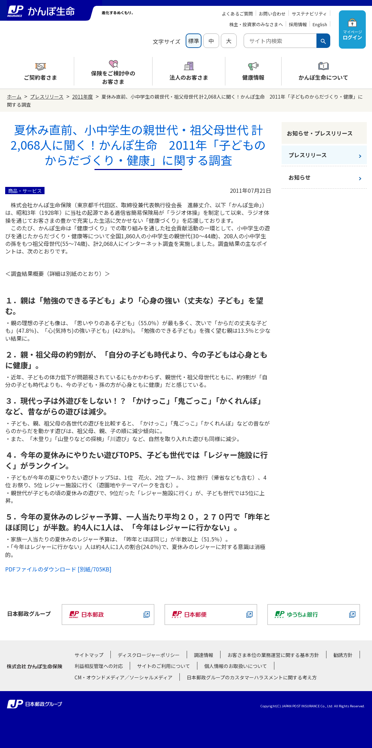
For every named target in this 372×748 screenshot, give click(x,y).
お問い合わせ (272, 13)
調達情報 (203, 654)
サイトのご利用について (163, 665)
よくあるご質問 (237, 13)
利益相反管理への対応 (99, 665)
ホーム (14, 96)
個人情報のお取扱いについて (235, 665)
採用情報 (298, 24)
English (320, 24)
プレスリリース (46, 96)
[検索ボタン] (323, 40)
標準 (193, 41)
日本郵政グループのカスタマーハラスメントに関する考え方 (252, 677)
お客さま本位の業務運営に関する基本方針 (273, 654)
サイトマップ (89, 654)
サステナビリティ (309, 13)
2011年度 (82, 96)
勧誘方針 (343, 654)
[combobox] (280, 40)
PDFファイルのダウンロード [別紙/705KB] (58, 569)
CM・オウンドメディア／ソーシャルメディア (124, 677)
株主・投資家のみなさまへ (256, 24)
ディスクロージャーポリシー (149, 654)
